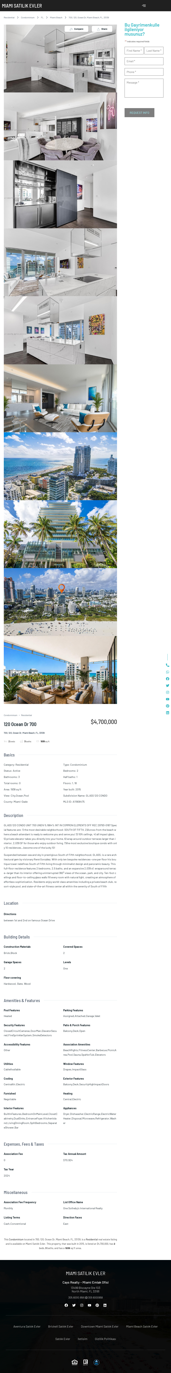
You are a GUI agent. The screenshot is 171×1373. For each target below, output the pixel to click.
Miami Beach (56, 17)
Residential (9, 17)
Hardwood (10, 983)
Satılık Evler (62, 1339)
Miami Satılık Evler (22, 5)
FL (42, 17)
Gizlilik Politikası (105, 1339)
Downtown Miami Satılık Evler (100, 1326)
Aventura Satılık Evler (27, 1326)
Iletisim (82, 1339)
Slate (20, 983)
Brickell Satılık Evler (60, 1326)
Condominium (28, 17)
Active (16, 770)
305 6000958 (94, 1297)
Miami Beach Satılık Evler (142, 1326)
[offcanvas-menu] (144, 5)
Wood (27, 983)
